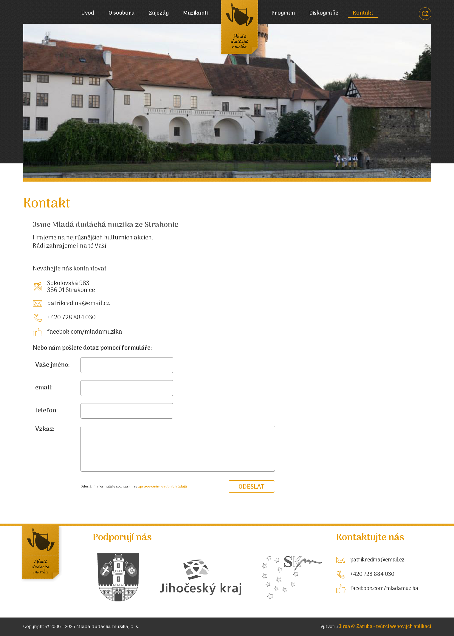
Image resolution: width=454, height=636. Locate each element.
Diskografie (323, 13)
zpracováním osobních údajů (162, 487)
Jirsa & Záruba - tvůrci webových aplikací (385, 627)
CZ (425, 14)
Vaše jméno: (52, 365)
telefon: (46, 410)
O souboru (121, 13)
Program (283, 13)
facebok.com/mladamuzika (84, 332)
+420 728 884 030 (71, 318)
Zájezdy (159, 13)
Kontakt (363, 13)
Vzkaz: (45, 429)
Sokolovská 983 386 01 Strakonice (71, 287)
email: (44, 387)
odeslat (251, 487)
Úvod (87, 13)
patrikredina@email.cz (78, 303)
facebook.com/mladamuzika (384, 588)
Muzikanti (195, 13)
